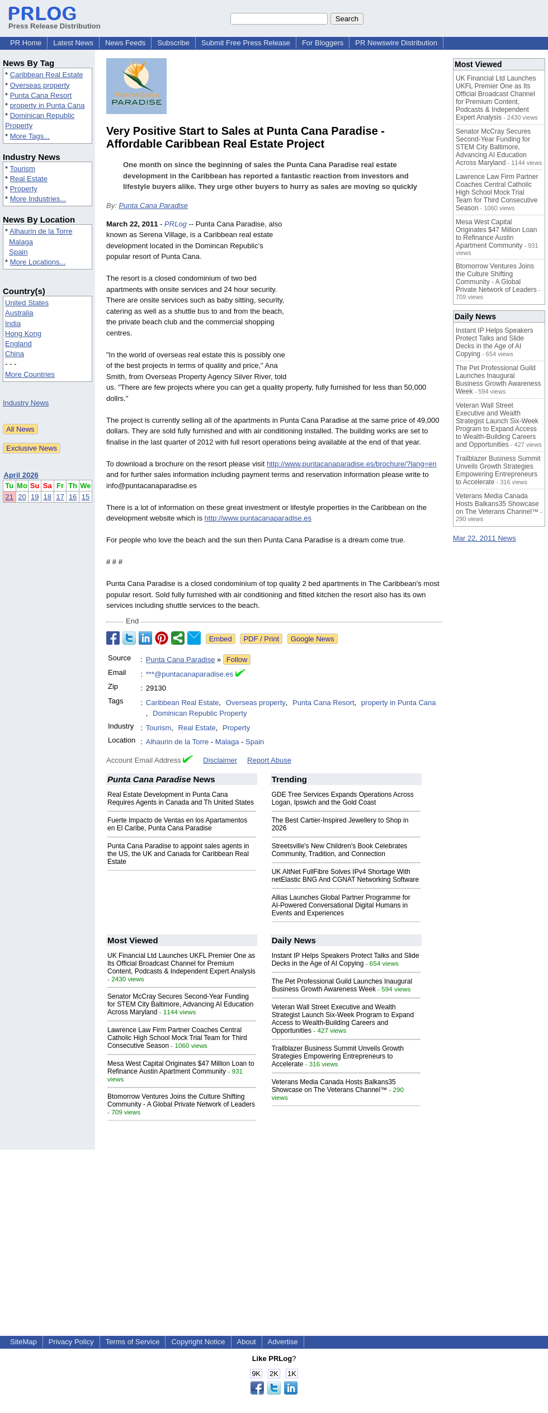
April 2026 (21, 475)
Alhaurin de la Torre (41, 231)
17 (60, 497)
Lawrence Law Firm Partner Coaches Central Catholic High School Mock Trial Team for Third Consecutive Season (177, 1038)
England (18, 343)
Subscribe (173, 43)
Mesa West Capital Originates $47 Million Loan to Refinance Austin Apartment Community (180, 1067)
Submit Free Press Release (245, 43)
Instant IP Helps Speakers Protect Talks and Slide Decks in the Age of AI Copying (345, 959)
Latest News (73, 43)
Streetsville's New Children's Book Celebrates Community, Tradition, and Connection (340, 850)
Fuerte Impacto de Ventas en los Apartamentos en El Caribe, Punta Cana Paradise (177, 824)
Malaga (21, 242)
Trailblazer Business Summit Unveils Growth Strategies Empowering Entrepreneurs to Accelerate (338, 1056)
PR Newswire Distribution (396, 43)
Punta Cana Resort (41, 95)
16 (73, 497)
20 (22, 497)
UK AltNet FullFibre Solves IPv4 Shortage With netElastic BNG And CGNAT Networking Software (345, 875)
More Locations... (38, 262)
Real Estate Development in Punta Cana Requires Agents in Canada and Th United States (180, 798)
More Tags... (30, 136)
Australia (19, 313)
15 (85, 497)
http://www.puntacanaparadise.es (258, 518)
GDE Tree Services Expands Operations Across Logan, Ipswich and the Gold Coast (343, 798)
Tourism (22, 168)
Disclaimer (220, 760)
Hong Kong (23, 333)
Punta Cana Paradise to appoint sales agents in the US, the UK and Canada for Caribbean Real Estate (178, 854)
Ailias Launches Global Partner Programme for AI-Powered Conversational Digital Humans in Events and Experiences (341, 905)
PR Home (25, 43)
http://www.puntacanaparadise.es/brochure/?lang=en (352, 464)
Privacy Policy (71, 1342)
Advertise (283, 1342)
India (13, 323)
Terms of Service (133, 1342)
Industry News (26, 403)
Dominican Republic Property (200, 713)
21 (9, 497)
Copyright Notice (198, 1342)
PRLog (175, 224)
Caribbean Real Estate (46, 74)
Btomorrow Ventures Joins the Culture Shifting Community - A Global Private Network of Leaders (181, 1100)
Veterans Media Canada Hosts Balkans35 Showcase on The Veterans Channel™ (334, 1086)
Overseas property (40, 85)
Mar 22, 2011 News (484, 538)
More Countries (30, 374)
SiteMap (23, 1342)
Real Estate (29, 178)
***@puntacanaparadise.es (189, 674)
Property (23, 189)
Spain (18, 252)
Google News (312, 639)
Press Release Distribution (54, 21)
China (14, 353)
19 (35, 497)
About (246, 1342)
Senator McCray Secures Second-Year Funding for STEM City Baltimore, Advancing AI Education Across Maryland (180, 1004)
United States (27, 303)
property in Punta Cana (47, 105)
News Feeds (125, 43)
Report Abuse (269, 760)
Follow (237, 659)
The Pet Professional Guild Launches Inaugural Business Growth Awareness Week (342, 985)
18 (47, 497)
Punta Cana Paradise (153, 205)
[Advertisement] (367, 301)
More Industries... (38, 199)
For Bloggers (322, 43)
